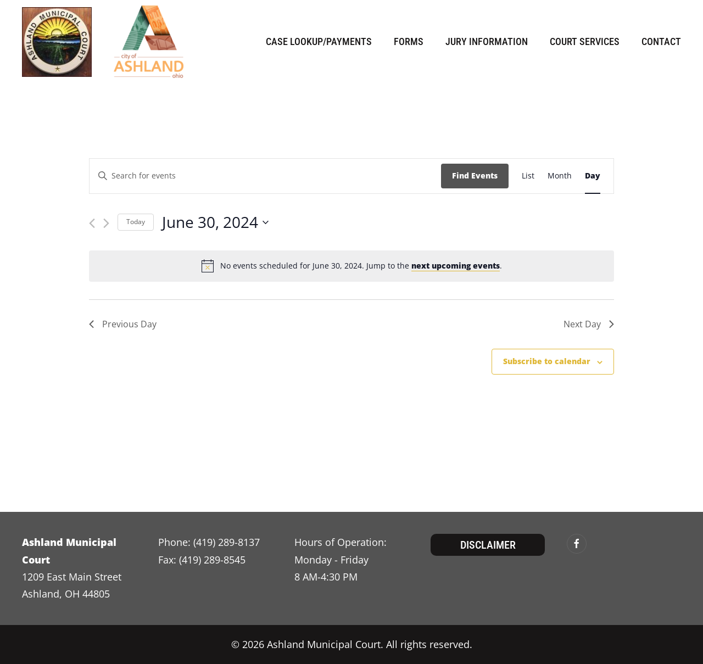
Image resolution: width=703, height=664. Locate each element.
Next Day (588, 324)
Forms (408, 41)
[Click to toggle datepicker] (215, 222)
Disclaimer (488, 544)
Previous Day (123, 324)
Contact (661, 41)
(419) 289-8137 (226, 542)
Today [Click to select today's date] (135, 221)
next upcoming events (455, 265)
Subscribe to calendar (546, 361)
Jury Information (486, 41)
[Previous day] (92, 223)
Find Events (475, 175)
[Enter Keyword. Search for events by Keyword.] (265, 176)
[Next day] (106, 223)
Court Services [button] (585, 41)
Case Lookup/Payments (319, 41)
